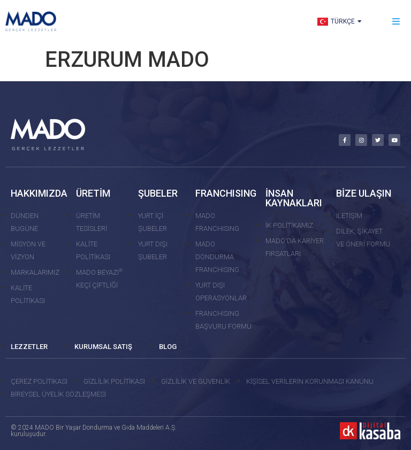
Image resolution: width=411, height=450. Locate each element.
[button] (396, 21)
